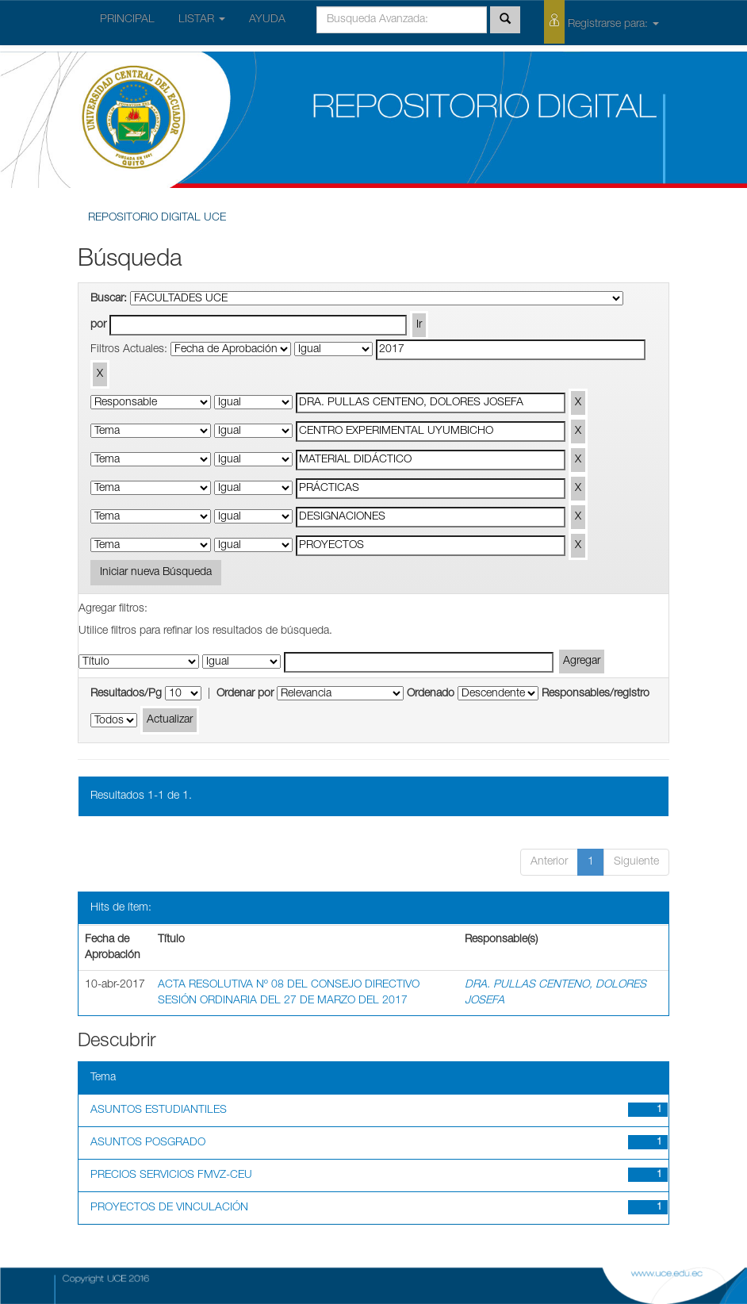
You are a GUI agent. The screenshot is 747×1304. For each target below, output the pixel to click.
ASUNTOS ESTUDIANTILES (158, 1110)
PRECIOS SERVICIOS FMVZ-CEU (171, 1175)
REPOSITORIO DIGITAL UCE (157, 218)
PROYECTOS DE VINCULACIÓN (169, 1208)
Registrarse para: (601, 22)
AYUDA (267, 19)
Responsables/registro (595, 694)
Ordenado (430, 694)
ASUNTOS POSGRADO (147, 1143)
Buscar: (108, 299)
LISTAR (201, 19)
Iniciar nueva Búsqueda (156, 572)
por (98, 325)
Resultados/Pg (126, 694)
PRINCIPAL (127, 19)
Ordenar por (245, 694)
